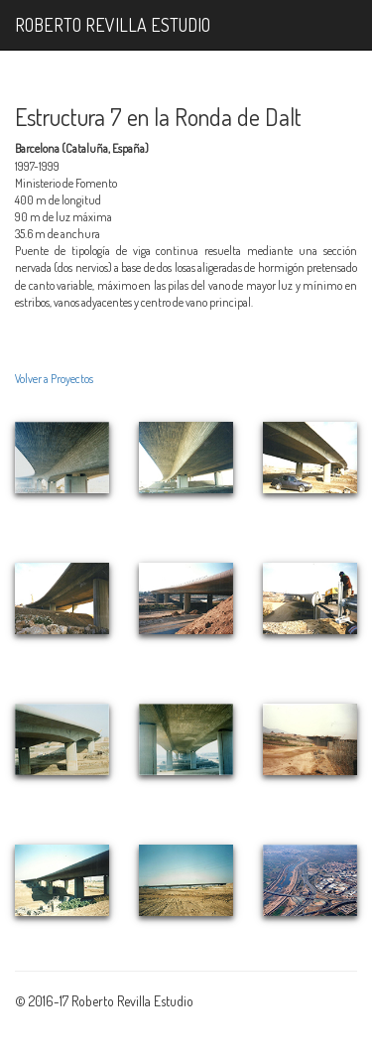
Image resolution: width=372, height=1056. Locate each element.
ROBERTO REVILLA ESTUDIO (112, 25)
